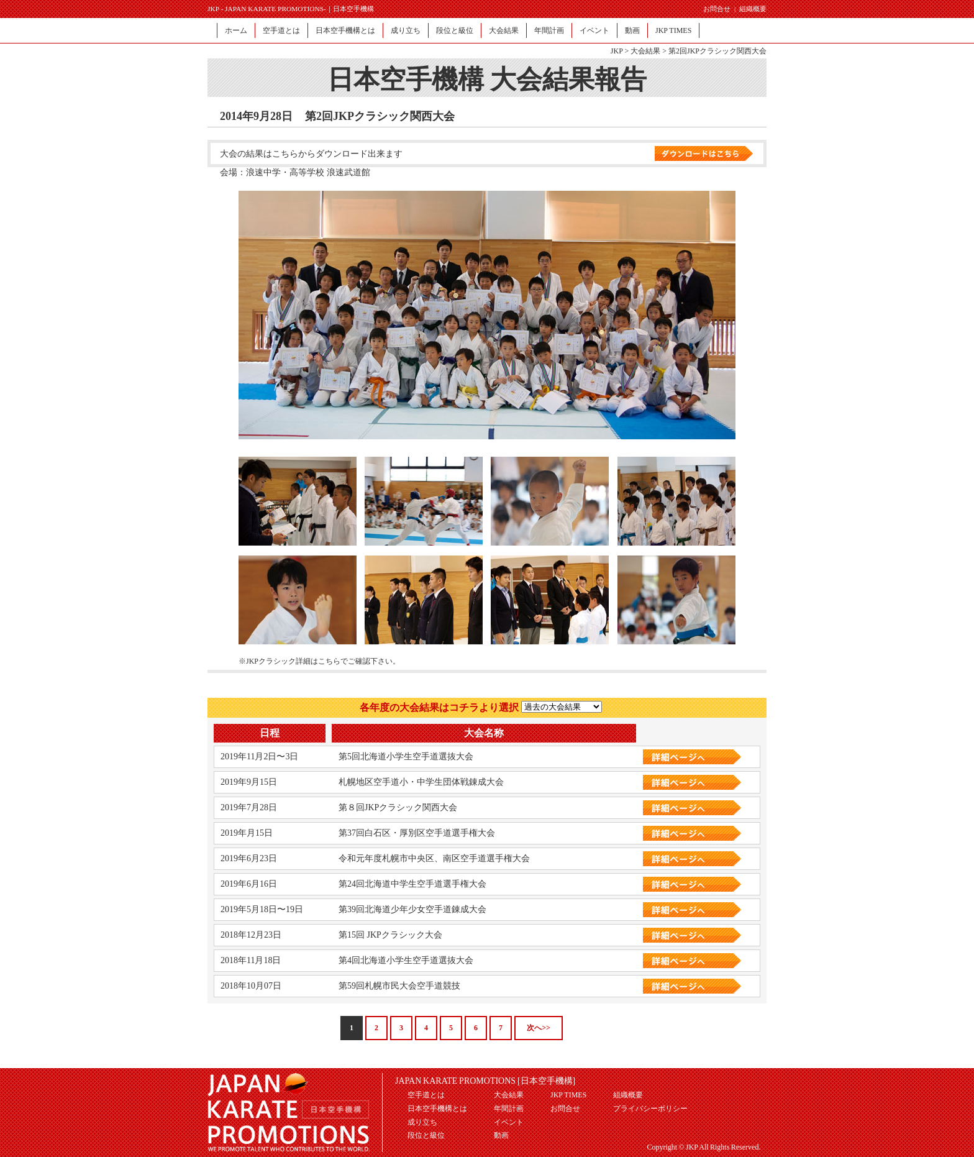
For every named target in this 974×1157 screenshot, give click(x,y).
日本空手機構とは (345, 30)
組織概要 (753, 8)
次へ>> (538, 1027)
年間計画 (549, 30)
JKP (617, 51)
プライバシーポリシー (650, 1108)
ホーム (236, 30)
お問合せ (716, 8)
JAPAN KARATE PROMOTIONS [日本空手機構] (485, 1081)
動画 (632, 30)
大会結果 (504, 30)
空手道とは (281, 30)
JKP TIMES (673, 30)
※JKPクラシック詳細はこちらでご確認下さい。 (319, 661)
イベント (594, 30)
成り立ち (406, 30)
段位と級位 (454, 30)
